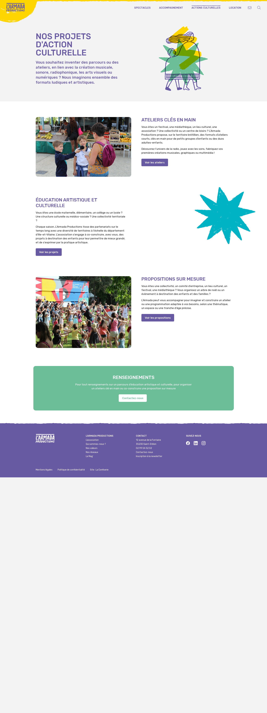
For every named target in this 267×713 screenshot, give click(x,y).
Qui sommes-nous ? (96, 444)
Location (235, 7)
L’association (92, 440)
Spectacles (142, 7)
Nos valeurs (91, 448)
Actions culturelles (206, 7)
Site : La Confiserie (99, 469)
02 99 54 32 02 (144, 448)
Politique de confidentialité (71, 469)
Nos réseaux (92, 452)
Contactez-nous (144, 452)
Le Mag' (89, 456)
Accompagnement (171, 7)
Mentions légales (44, 469)
